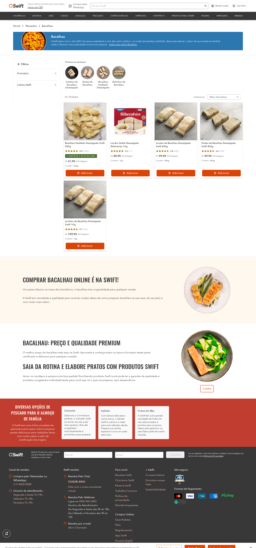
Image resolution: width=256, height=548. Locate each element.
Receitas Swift (123, 475)
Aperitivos (140, 15)
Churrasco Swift (124, 480)
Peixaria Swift (123, 485)
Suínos (64, 15)
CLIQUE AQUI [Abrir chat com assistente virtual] (76, 481)
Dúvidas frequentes (126, 505)
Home (16, 26)
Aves (51, 15)
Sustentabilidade (156, 489)
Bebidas (239, 15)
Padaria (205, 15)
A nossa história (155, 475)
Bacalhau (47, 26)
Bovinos (37, 15)
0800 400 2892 (88, 501)
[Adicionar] (85, 173)
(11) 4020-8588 (22, 484)
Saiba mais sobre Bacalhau (123, 44)
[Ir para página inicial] (16, 6)
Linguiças (80, 15)
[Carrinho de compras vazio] (239, 6)
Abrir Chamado (77, 527)
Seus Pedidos (123, 520)
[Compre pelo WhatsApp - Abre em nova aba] (79, 6)
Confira (207, 389)
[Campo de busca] (147, 6)
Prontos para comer (183, 15)
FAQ (117, 525)
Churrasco (19, 15)
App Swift (121, 535)
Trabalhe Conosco (126, 491)
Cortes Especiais (119, 15)
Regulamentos (123, 530)
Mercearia (222, 15)
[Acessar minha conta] (220, 6)
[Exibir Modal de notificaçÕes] (6, 534)
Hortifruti (159, 15)
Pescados (98, 15)
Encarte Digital (124, 541)
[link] (35, 7)
